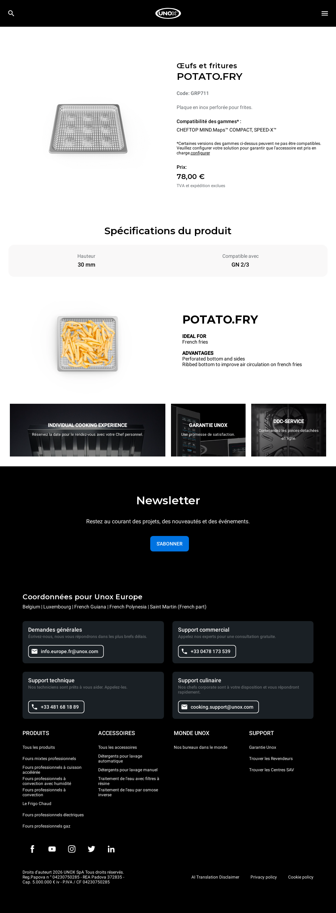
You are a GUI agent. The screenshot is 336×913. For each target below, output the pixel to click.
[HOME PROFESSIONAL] (168, 13)
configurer (200, 153)
